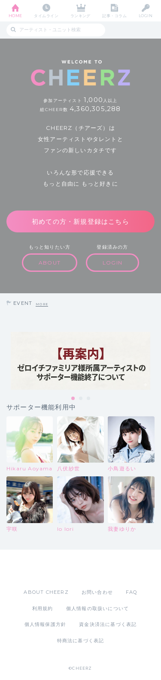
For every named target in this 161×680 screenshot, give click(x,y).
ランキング (80, 15)
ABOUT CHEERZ (46, 592)
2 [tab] (81, 399)
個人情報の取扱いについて (97, 608)
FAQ (131, 592)
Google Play (102, 569)
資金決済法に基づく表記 (108, 624)
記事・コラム (114, 15)
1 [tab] (73, 399)
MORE (42, 304)
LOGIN (145, 15)
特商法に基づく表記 (80, 641)
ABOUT (50, 262)
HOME (15, 15)
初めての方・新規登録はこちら (80, 221)
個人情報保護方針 (45, 624)
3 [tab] (89, 399)
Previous (8, 361)
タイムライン (46, 15)
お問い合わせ (97, 592)
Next (152, 361)
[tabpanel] (80, 361)
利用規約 (42, 608)
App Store (57, 569)
